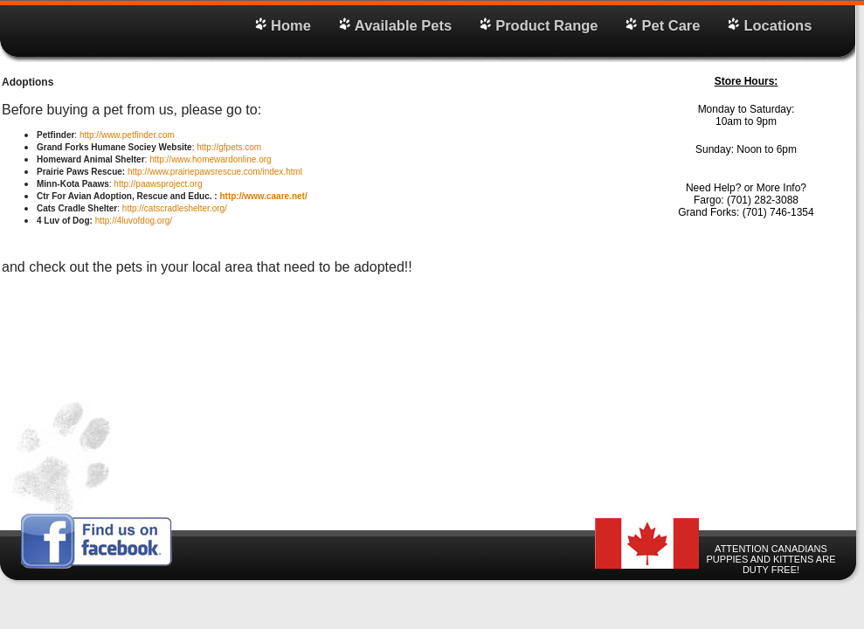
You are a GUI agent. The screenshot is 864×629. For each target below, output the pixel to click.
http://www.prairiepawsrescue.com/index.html (215, 171)
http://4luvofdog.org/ (133, 220)
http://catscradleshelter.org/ (174, 208)
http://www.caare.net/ (263, 196)
